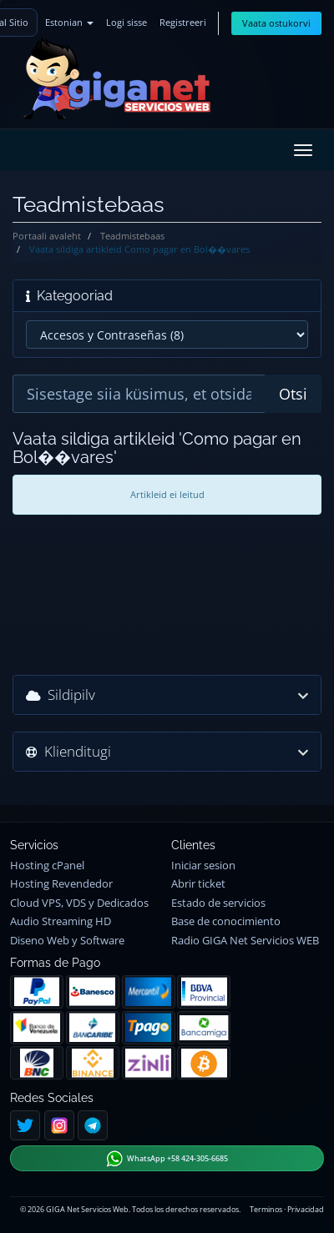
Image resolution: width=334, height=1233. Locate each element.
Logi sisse (126, 22)
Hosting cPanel (47, 865)
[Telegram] (93, 1125)
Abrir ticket (198, 884)
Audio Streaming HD (60, 921)
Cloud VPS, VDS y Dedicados (79, 903)
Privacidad (305, 1209)
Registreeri (182, 22)
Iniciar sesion (203, 865)
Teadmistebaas (132, 235)
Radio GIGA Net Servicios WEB (245, 941)
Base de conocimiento (226, 921)
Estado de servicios (218, 903)
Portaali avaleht (47, 235)
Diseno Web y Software (67, 941)
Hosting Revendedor (61, 884)
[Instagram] (59, 1125)
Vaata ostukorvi (276, 23)
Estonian (69, 22)
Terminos (266, 1209)
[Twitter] (25, 1125)
